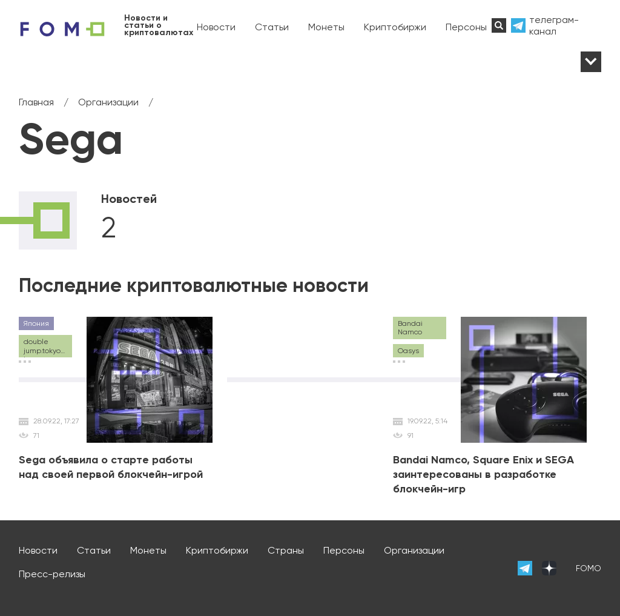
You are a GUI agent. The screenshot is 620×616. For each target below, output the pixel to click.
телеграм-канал (554, 25)
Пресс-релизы (52, 574)
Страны (286, 550)
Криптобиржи (395, 27)
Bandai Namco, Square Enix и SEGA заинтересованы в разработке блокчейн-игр (483, 474)
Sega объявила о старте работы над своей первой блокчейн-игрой (111, 467)
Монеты (326, 27)
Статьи (272, 27)
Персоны (466, 27)
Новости (216, 27)
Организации (414, 550)
